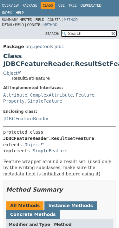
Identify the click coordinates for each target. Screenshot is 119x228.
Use (61, 5)
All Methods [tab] (25, 205)
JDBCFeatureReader (26, 118)
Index (7, 13)
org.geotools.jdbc (44, 46)
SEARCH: (52, 33)
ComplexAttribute (51, 95)
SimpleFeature (44, 101)
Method (71, 20)
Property (13, 101)
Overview (10, 5)
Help (19, 13)
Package (30, 5)
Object (10, 73)
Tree (73, 5)
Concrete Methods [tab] (33, 214)
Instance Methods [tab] (70, 205)
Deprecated (91, 5)
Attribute (15, 95)
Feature (85, 95)
